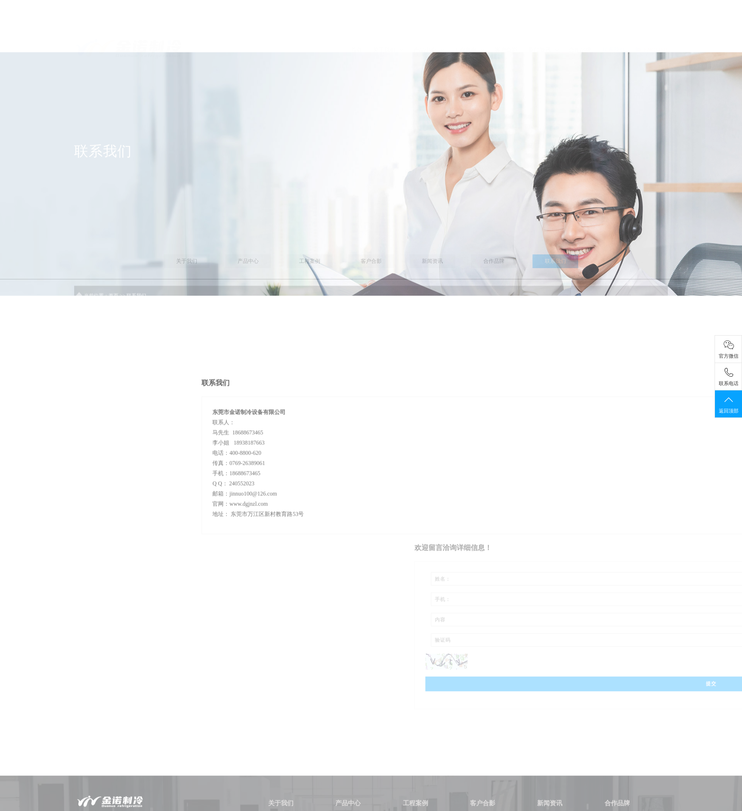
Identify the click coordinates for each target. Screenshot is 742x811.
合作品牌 (580, 29)
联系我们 (613, 29)
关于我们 (388, 29)
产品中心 (429, 29)
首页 (356, 29)
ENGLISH (651, 29)
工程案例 (469, 29)
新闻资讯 (543, 29)
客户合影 (506, 29)
